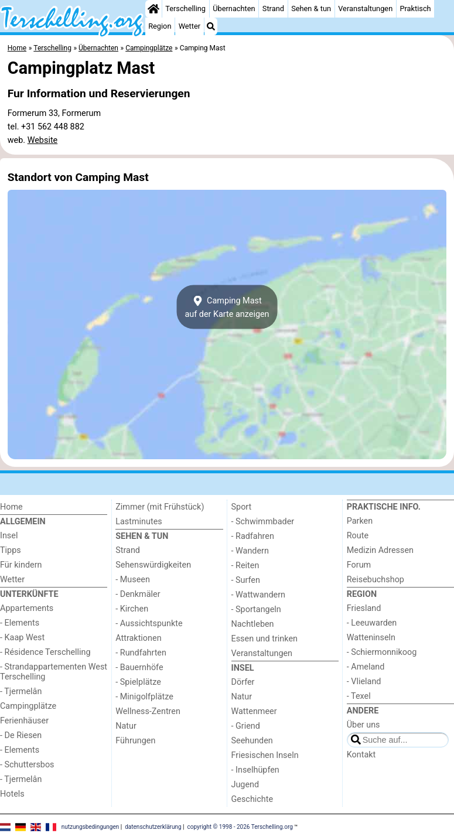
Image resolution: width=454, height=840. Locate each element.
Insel (9, 536)
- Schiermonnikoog (382, 652)
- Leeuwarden (372, 623)
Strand (273, 8)
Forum (359, 565)
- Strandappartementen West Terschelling (53, 672)
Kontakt (361, 755)
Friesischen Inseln (265, 755)
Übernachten (234, 8)
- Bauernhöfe (139, 667)
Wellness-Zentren (147, 711)
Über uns (363, 725)
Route (357, 536)
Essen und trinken (264, 639)
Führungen (135, 741)
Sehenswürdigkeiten (153, 565)
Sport (241, 507)
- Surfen (245, 580)
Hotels (12, 794)
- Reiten (245, 566)
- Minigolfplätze (144, 697)
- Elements (19, 623)
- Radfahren (252, 536)
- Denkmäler (137, 594)
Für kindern (21, 565)
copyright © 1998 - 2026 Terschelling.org (240, 827)
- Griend (245, 726)
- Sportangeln (256, 609)
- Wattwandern (258, 595)
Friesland (364, 608)
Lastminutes (138, 522)
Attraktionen (138, 638)
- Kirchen (131, 609)
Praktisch (415, 8)
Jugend (245, 785)
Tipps (10, 550)
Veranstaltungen (365, 8)
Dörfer (243, 682)
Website (43, 140)
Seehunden (252, 741)
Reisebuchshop (375, 580)
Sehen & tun (311, 8)
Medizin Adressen (380, 550)
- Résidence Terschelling (45, 652)
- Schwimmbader (263, 522)
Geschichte (252, 799)
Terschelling (185, 8)
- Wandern (250, 551)
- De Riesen (21, 735)
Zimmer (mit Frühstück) (159, 507)
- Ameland (366, 667)
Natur (125, 726)
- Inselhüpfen (255, 770)
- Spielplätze (138, 682)
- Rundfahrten (140, 653)
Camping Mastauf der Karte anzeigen (227, 307)
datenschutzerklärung (153, 827)
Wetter (189, 26)
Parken (360, 521)
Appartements (26, 608)
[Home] (153, 9)
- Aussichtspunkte (148, 624)
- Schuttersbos (27, 765)
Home (11, 507)
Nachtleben (252, 624)
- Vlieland (364, 682)
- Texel (359, 696)
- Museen (132, 580)
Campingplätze (28, 706)
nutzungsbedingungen (91, 827)
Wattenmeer (254, 711)
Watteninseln (371, 638)
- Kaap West (22, 638)
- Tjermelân (21, 691)
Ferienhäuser (24, 721)
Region (159, 26)
